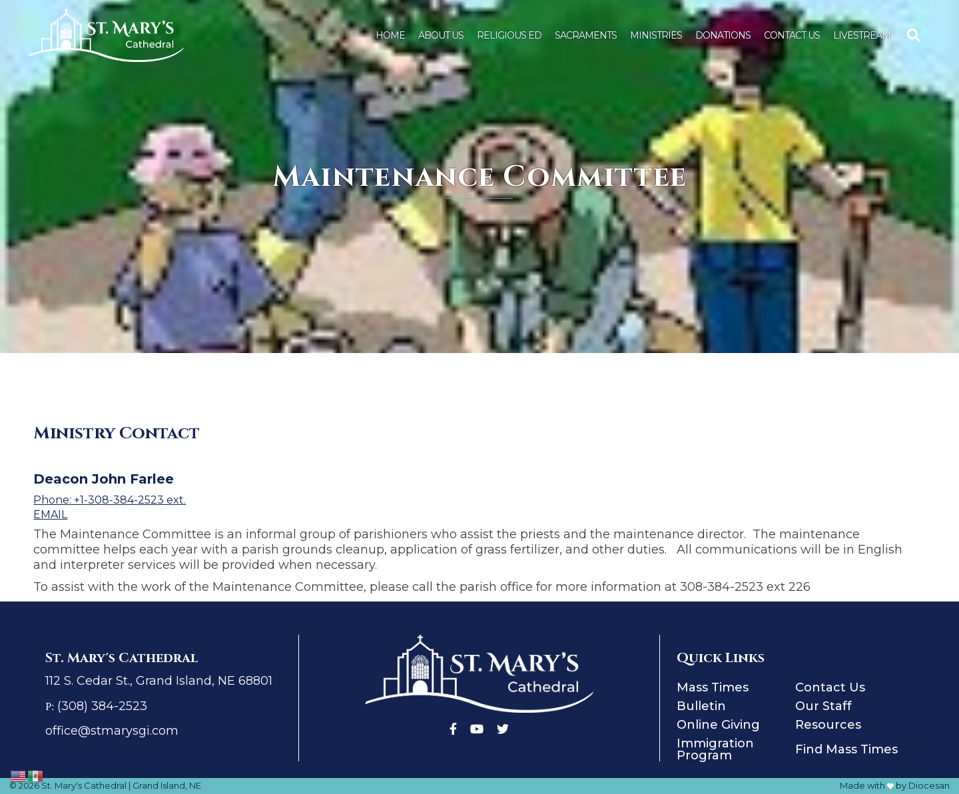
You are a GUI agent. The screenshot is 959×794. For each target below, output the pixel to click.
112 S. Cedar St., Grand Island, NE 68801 (158, 681)
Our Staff (823, 706)
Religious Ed (509, 35)
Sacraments (586, 35)
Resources (828, 725)
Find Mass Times (846, 749)
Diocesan (929, 785)
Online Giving (718, 725)
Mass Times (713, 687)
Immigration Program (715, 749)
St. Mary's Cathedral (84, 785)
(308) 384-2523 (102, 706)
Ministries (656, 35)
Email (50, 515)
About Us (441, 35)
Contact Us (792, 35)
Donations (723, 35)
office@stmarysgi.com (111, 730)
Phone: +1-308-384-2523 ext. (109, 500)
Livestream (861, 35)
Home (390, 35)
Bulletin (701, 706)
